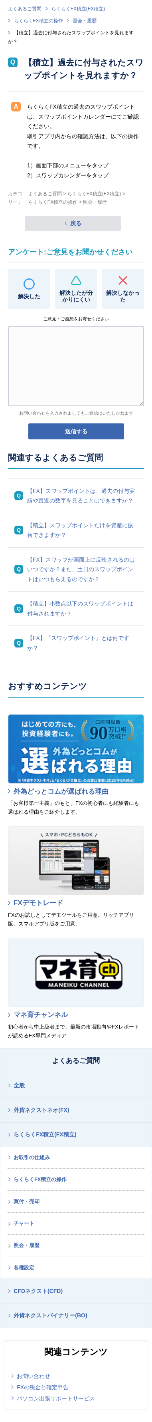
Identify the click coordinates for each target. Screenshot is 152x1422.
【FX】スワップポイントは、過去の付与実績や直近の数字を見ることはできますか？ (81, 496)
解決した (29, 296)
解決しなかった (123, 296)
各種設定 (24, 1268)
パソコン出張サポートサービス (56, 1398)
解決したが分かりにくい (76, 296)
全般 (19, 1085)
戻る (75, 223)
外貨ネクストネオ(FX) (41, 1110)
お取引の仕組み (32, 1157)
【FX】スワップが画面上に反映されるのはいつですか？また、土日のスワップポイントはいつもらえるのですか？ (81, 569)
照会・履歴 (85, 21)
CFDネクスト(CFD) (38, 1291)
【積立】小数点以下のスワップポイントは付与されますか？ (80, 608)
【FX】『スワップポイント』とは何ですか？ (78, 643)
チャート (24, 1223)
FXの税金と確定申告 (43, 1387)
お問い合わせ (33, 1376)
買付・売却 (26, 1201)
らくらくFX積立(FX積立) (78, 9)
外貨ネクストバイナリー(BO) (50, 1315)
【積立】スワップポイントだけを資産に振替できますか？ (80, 530)
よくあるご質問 (24, 9)
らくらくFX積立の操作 (38, 21)
